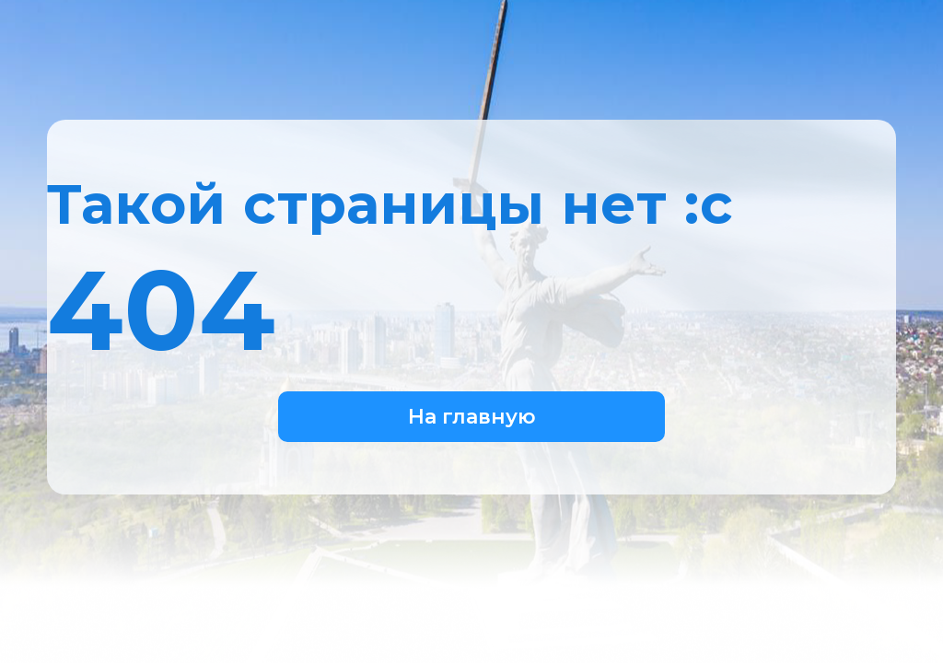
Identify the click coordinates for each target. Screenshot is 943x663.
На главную (472, 416)
